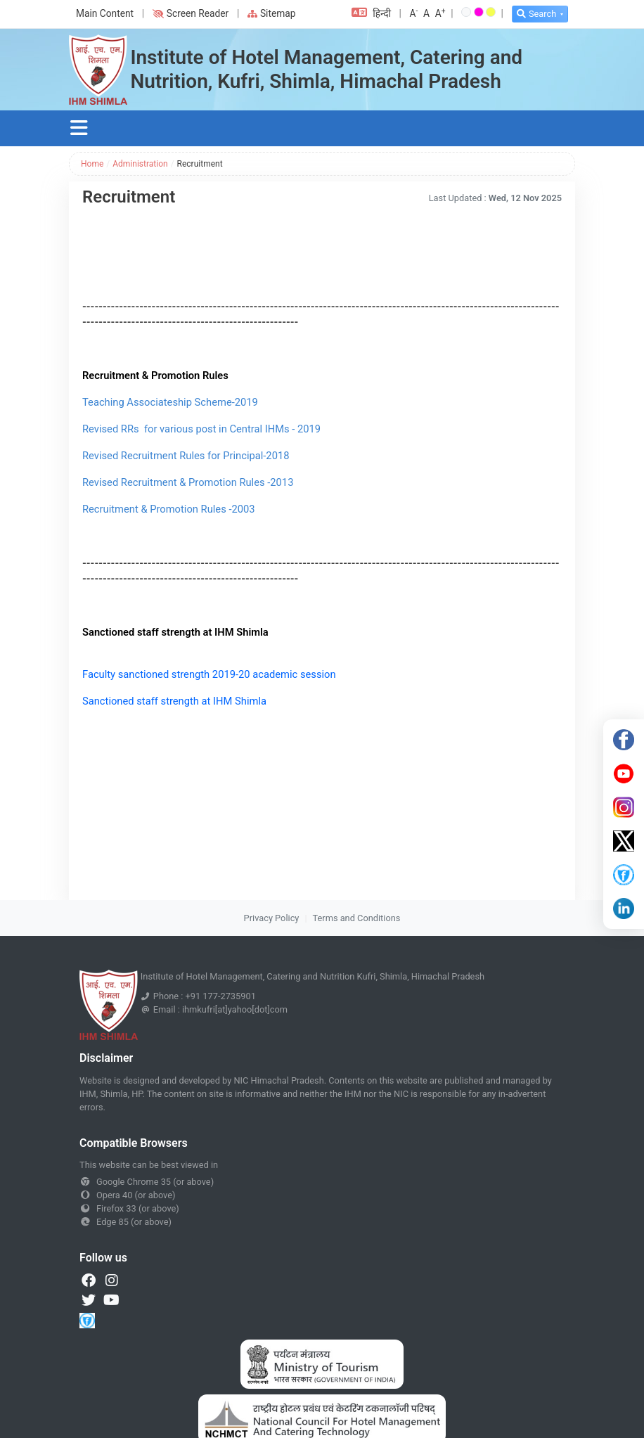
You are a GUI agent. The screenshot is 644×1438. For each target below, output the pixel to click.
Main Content (105, 13)
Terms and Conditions (357, 918)
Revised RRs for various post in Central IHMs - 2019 (201, 429)
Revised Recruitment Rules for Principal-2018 (185, 455)
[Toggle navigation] (79, 128)
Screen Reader (190, 13)
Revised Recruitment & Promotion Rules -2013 (187, 482)
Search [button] (536, 13)
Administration (139, 164)
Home (92, 164)
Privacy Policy (272, 918)
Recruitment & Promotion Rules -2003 (168, 509)
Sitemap (271, 13)
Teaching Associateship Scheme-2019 (171, 402)
